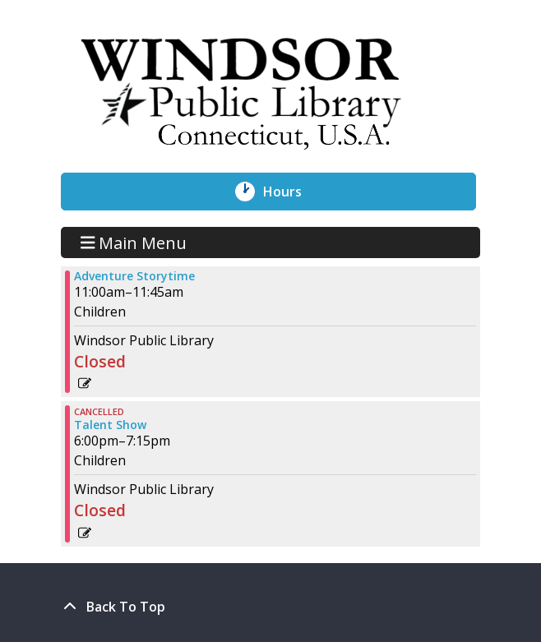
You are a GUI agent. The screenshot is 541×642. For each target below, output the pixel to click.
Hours (291, 191)
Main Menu (134, 242)
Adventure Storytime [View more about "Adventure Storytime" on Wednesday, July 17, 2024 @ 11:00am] (134, 276)
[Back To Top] (270, 606)
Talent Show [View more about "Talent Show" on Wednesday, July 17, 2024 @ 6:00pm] (110, 425)
